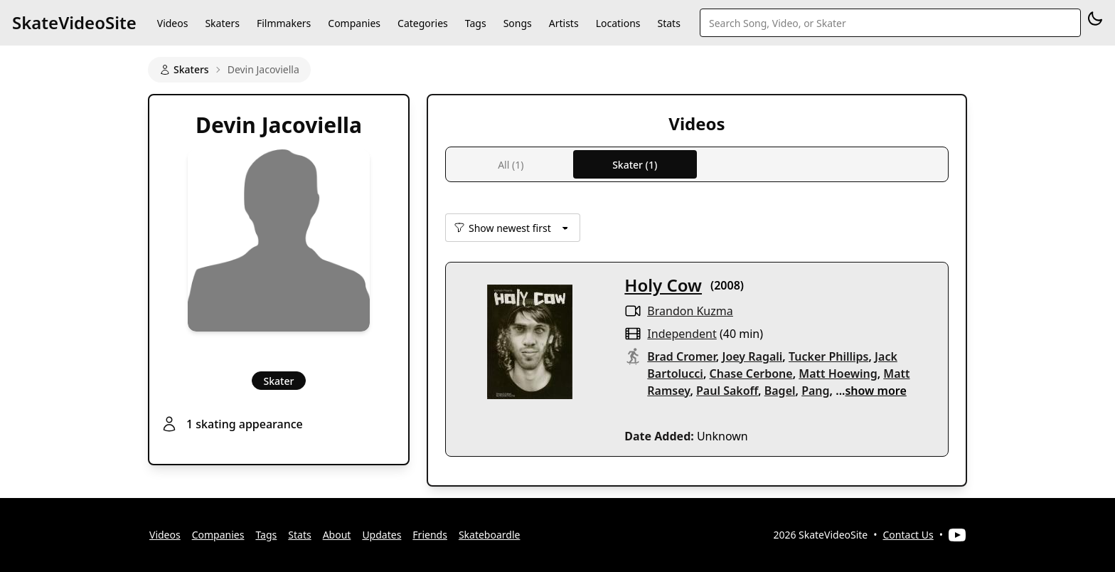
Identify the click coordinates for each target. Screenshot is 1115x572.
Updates (381, 534)
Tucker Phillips (828, 356)
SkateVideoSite (74, 22)
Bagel (780, 390)
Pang (815, 390)
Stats (669, 23)
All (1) (510, 164)
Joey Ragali (752, 356)
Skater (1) (634, 164)
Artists (564, 23)
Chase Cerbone (751, 373)
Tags (475, 23)
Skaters (222, 23)
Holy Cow (663, 285)
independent (681, 333)
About (337, 534)
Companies (354, 23)
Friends (429, 534)
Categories (423, 23)
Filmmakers (284, 23)
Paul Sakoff (727, 390)
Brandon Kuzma (689, 311)
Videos (172, 23)
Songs (517, 23)
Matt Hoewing (838, 373)
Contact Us (908, 534)
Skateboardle (490, 534)
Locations (618, 23)
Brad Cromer (681, 356)
